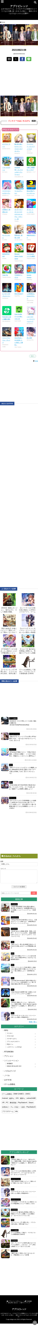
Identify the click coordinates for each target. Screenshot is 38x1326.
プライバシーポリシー (14, 1303)
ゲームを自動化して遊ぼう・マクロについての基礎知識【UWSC (27, 671)
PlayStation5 (31, 1109)
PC (7, 1105)
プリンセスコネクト (13, 1044)
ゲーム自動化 (13, 718)
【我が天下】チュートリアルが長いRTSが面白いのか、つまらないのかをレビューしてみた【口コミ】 (22, 738)
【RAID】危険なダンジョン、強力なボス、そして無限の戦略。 (9, 610)
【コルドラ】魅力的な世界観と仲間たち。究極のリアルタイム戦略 (27, 651)
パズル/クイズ (14, 919)
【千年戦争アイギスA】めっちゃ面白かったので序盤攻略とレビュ (9, 651)
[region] (19, 78)
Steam (31, 1105)
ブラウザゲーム (7, 1114)
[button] (9, 59)
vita (16, 1114)
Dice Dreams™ (18, 293)
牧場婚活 (10, 1066)
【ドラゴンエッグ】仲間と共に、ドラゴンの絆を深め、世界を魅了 (9, 671)
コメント (3, 868)
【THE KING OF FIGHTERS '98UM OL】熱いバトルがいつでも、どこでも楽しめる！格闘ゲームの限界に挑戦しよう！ (22, 787)
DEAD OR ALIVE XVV (14, 1068)
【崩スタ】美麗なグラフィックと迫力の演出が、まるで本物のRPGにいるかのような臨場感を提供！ (23, 960)
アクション (13, 749)
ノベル (7, 1078)
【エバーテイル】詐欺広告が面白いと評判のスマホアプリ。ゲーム (27, 610)
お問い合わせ (13, 1305)
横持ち (22, 1101)
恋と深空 (29, 338)
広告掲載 (28, 1303)
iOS (17, 1101)
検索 (34, 895)
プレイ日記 (14, 1109)
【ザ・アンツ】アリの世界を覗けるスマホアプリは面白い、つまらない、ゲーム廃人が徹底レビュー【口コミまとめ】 (23, 1247)
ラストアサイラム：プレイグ (6, 340)
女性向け (5, 1109)
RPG (11, 765)
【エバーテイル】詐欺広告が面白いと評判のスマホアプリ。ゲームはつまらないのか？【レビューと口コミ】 (23, 1175)
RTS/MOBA (14, 906)
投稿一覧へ (33, 1024)
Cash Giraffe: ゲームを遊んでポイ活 (18, 316)
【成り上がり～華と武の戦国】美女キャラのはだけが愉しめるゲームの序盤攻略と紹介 (23, 948)
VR (3, 1105)
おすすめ (8, 1082)
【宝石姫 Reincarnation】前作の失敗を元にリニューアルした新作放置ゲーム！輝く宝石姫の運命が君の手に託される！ (23, 984)
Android (5, 1101)
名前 (1, 861)
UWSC (27, 1096)
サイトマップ (25, 1305)
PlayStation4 (22, 1105)
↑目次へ (32, 356)
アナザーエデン (12, 1041)
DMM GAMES (18, 1096)
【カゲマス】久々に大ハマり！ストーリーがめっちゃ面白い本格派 (27, 630)
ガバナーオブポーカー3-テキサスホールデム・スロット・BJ (18, 214)
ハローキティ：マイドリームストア (31, 319)
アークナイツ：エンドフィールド (31, 146)
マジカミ (10, 1035)
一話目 (22, 1109)
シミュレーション (14, 734)
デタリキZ (10, 1038)
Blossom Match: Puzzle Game (18, 256)
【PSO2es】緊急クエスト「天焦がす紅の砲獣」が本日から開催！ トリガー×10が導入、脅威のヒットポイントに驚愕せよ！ (22, 754)
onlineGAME (31, 1101)
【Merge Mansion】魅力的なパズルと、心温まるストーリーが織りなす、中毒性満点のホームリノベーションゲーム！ (24, 923)
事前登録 (13, 1105)
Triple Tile (5, 275)
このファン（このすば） (15, 1049)
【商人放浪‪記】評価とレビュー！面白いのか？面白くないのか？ (9, 630)
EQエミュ (10, 1046)
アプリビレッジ (19, 6)
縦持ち (11, 1101)
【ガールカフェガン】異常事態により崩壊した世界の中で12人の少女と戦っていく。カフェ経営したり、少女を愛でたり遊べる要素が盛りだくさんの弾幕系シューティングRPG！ (22, 804)
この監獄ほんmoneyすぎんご (31, 296)
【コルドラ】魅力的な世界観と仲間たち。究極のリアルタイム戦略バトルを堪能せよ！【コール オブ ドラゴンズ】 (23, 1216)
